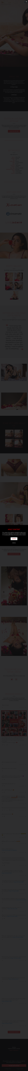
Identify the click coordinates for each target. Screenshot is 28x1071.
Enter (14, 538)
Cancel (14, 542)
